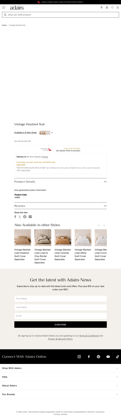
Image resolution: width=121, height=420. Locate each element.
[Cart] (117, 7)
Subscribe (60, 325)
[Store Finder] (101, 7)
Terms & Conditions (89, 335)
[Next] (104, 225)
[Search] (5, 15)
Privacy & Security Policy (60, 339)
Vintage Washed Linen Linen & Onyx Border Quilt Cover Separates (42, 256)
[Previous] (98, 225)
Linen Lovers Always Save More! (60, 2)
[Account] (107, 7)
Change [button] (44, 157)
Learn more (21, 165)
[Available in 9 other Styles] (52, 133)
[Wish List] (112, 7)
